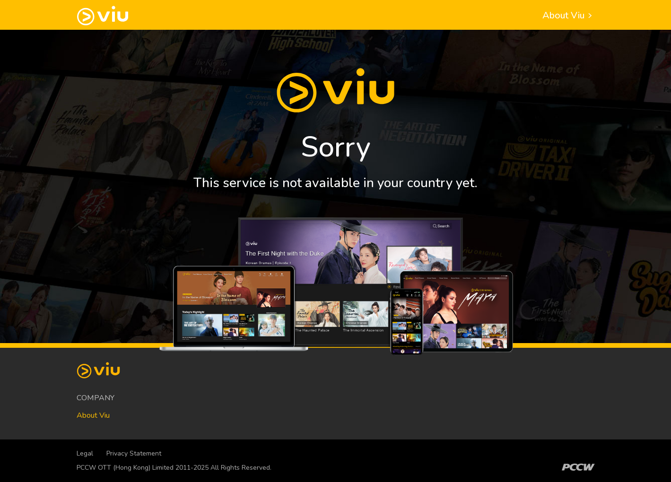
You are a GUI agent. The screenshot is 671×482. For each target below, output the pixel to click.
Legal (85, 453)
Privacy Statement (133, 453)
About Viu (568, 15)
